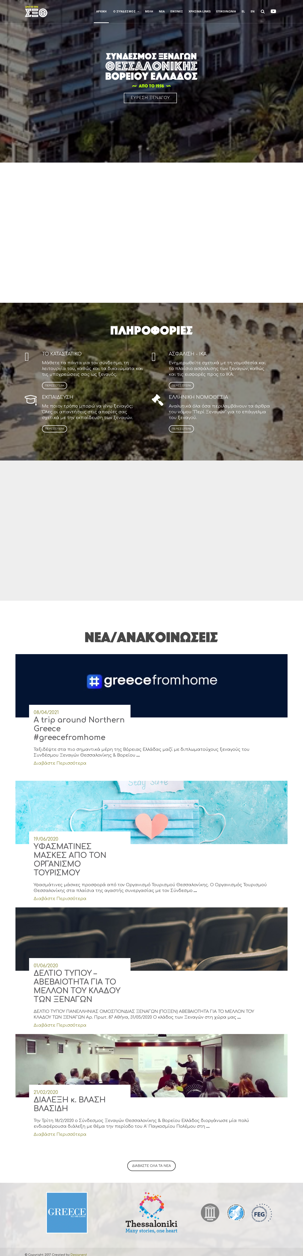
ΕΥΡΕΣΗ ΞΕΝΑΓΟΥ (150, 98)
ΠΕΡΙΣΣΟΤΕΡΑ (54, 385)
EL (243, 11)
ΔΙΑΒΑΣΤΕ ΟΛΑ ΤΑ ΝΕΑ (151, 1160)
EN (253, 11)
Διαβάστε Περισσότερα (60, 757)
